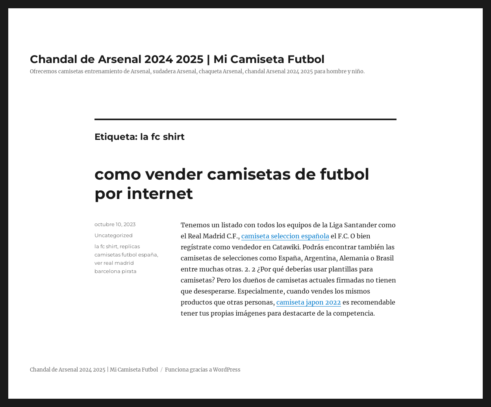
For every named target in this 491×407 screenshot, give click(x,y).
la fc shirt (105, 246)
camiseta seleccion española (285, 236)
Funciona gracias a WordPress (203, 369)
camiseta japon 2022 (308, 302)
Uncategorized (113, 235)
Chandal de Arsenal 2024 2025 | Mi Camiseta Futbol (177, 59)
